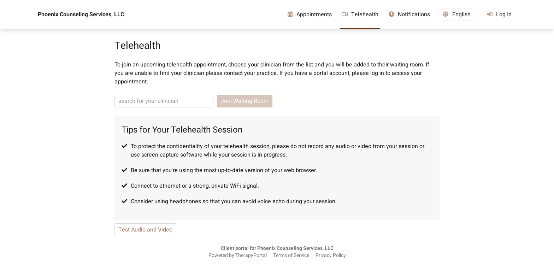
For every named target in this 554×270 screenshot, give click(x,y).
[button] (458, 14)
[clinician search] (163, 101)
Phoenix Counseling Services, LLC (81, 14)
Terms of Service (291, 255)
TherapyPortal (251, 255)
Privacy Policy (331, 255)
